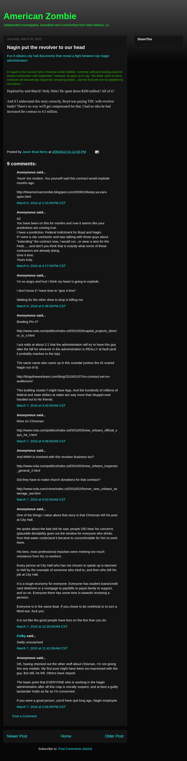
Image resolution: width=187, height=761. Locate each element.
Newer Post (17, 736)
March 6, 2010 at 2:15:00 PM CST (41, 203)
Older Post (114, 736)
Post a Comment (24, 716)
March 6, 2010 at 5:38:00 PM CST (41, 306)
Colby (21, 636)
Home (66, 736)
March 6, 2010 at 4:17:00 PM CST (41, 266)
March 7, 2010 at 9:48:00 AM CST (41, 441)
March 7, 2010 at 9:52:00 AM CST (41, 499)
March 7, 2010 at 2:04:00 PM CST (41, 707)
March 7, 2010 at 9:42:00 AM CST (41, 405)
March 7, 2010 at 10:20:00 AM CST (42, 626)
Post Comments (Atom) (75, 749)
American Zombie (40, 16)
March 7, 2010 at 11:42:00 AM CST (42, 648)
